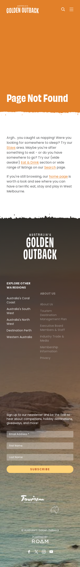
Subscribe (40, 471)
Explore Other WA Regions (18, 294)
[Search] (63, 9)
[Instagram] (44, 552)
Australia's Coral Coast (18, 308)
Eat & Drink (30, 164)
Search (50, 169)
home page (58, 178)
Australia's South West (18, 319)
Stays (11, 149)
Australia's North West (18, 330)
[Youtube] (51, 552)
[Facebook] (29, 552)
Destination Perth (19, 339)
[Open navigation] (71, 9)
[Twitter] (36, 552)
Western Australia (19, 345)
